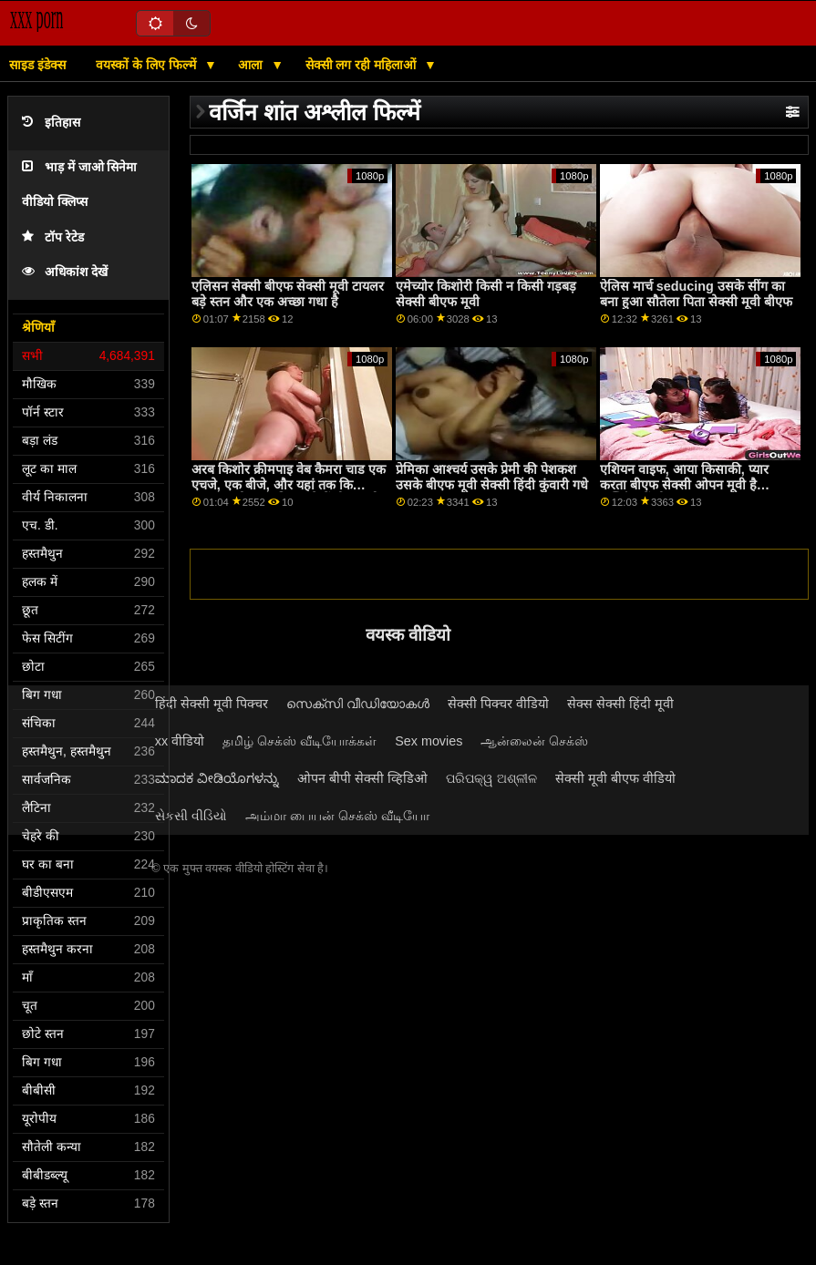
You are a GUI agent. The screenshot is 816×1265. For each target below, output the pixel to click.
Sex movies (428, 741)
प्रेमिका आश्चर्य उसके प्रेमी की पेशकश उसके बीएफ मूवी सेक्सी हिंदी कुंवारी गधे (492, 477)
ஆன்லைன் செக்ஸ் (534, 741)
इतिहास (51, 122)
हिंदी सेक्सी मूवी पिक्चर (211, 703)
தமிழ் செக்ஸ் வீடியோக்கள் (299, 741)
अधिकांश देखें (65, 272)
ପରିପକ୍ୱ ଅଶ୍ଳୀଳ (491, 778)
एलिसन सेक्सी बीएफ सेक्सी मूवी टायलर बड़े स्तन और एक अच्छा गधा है (287, 294)
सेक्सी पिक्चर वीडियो (498, 703)
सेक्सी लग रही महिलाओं (362, 64)
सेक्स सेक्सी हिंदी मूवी (620, 703)
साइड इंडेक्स (37, 64)
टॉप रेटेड (53, 237)
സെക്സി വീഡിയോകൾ (357, 703)
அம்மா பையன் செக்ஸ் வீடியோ (337, 815)
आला (252, 64)
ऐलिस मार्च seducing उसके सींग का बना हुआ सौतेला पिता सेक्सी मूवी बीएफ (696, 294)
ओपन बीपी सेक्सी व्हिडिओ (362, 778)
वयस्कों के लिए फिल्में (148, 64)
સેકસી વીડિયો (191, 815)
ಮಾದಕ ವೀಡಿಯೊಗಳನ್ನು (217, 778)
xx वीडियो (179, 741)
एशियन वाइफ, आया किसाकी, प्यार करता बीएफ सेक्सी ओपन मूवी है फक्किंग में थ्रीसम (684, 484)
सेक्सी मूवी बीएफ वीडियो (615, 778)
